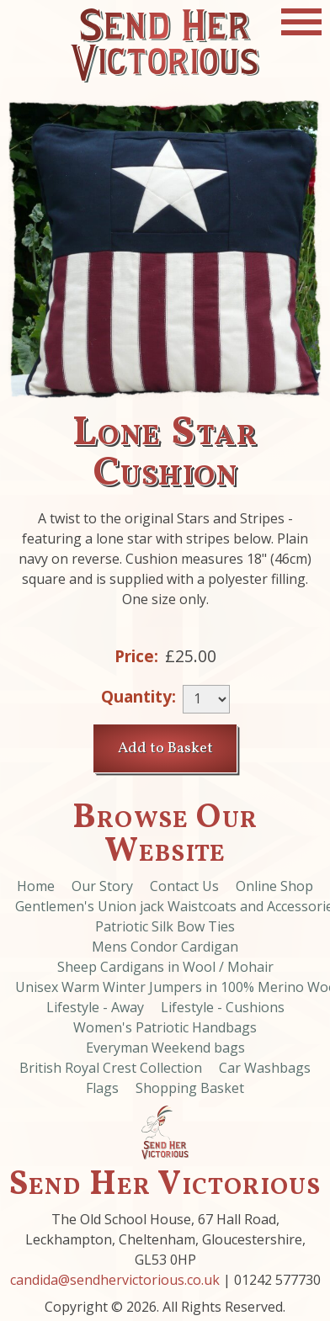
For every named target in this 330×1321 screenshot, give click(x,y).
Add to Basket (165, 748)
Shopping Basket (190, 1088)
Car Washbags (265, 1067)
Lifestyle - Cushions (223, 1007)
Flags (102, 1088)
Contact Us (184, 886)
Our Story (102, 886)
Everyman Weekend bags (165, 1047)
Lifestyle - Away (95, 1007)
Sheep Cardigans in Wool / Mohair (165, 967)
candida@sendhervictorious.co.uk (115, 1280)
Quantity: (138, 696)
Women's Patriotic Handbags (165, 1027)
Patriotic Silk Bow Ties (165, 926)
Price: (136, 656)
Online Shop (274, 886)
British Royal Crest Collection (110, 1067)
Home (36, 886)
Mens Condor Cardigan (165, 946)
